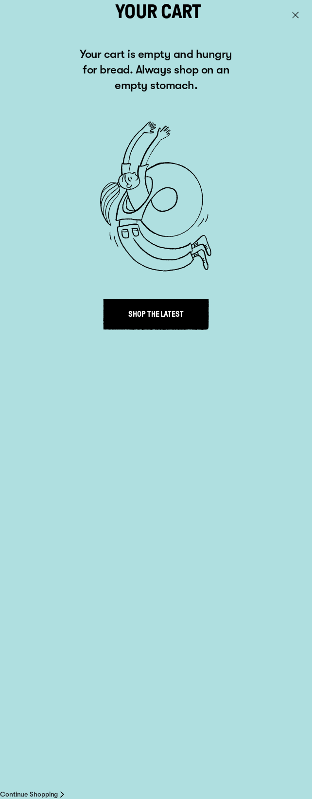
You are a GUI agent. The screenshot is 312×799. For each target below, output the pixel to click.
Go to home (38, 160)
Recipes (34, 572)
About (31, 549)
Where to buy (49, 595)
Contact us (102, 760)
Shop (28, 526)
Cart (291, 16)
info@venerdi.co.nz (63, 637)
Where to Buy (35, 760)
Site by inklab (35, 778)
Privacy (165, 744)
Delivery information (155, 760)
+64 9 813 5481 (49, 628)
